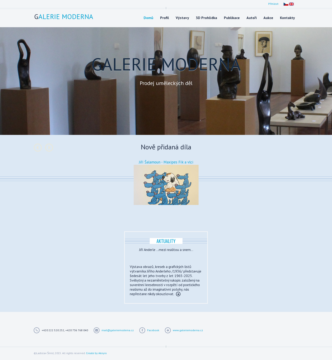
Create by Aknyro (96, 353)
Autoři (252, 17)
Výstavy (182, 17)
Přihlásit (273, 3)
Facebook (153, 330)
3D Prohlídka (206, 17)
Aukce (268, 17)
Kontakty (287, 17)
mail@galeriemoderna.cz (118, 330)
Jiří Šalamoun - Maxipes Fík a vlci (166, 162)
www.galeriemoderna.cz (188, 330)
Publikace (232, 17)
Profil (164, 17)
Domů (148, 17)
